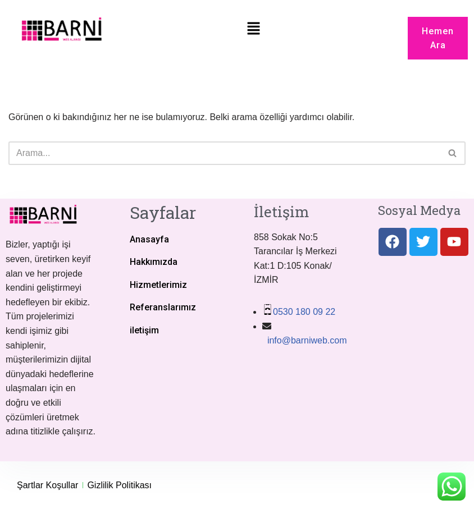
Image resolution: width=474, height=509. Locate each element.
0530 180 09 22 (304, 312)
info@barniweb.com (306, 340)
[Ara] (224, 153)
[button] (254, 29)
